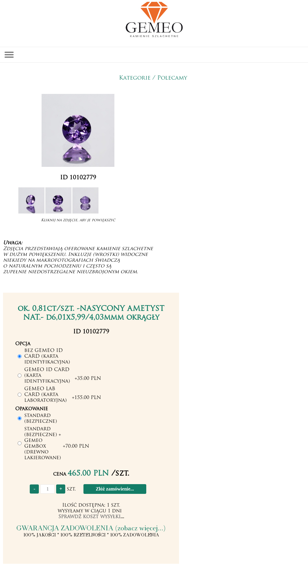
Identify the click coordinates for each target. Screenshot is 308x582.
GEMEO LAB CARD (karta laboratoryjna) (45, 395)
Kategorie (135, 78)
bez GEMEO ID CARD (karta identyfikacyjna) (47, 356)
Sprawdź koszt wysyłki (89, 517)
